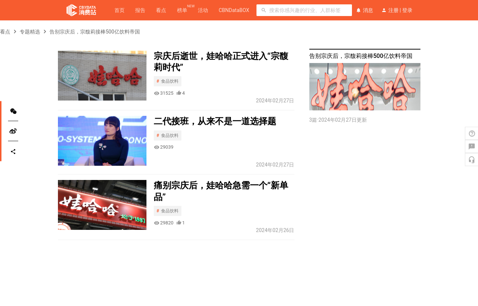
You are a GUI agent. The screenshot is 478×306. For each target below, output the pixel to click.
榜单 (182, 10)
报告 (140, 10)
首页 (119, 10)
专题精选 (30, 32)
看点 (161, 10)
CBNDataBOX (234, 10)
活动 (203, 10)
